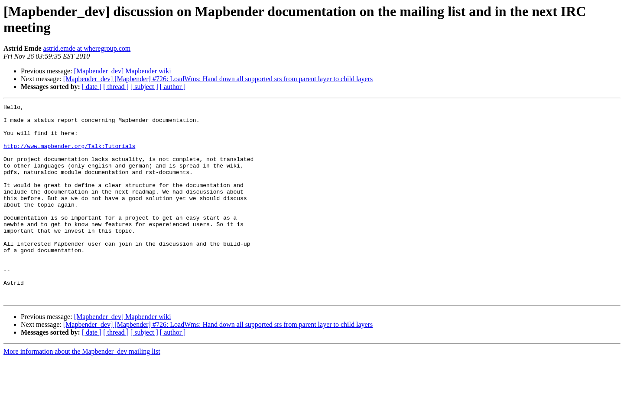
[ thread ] (116, 86)
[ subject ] (144, 86)
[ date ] (91, 86)
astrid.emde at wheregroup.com (87, 48)
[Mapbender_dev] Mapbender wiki (122, 71)
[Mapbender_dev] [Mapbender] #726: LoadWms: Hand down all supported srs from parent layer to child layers (218, 78)
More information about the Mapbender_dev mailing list (81, 390)
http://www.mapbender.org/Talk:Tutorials (69, 155)
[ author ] (173, 86)
